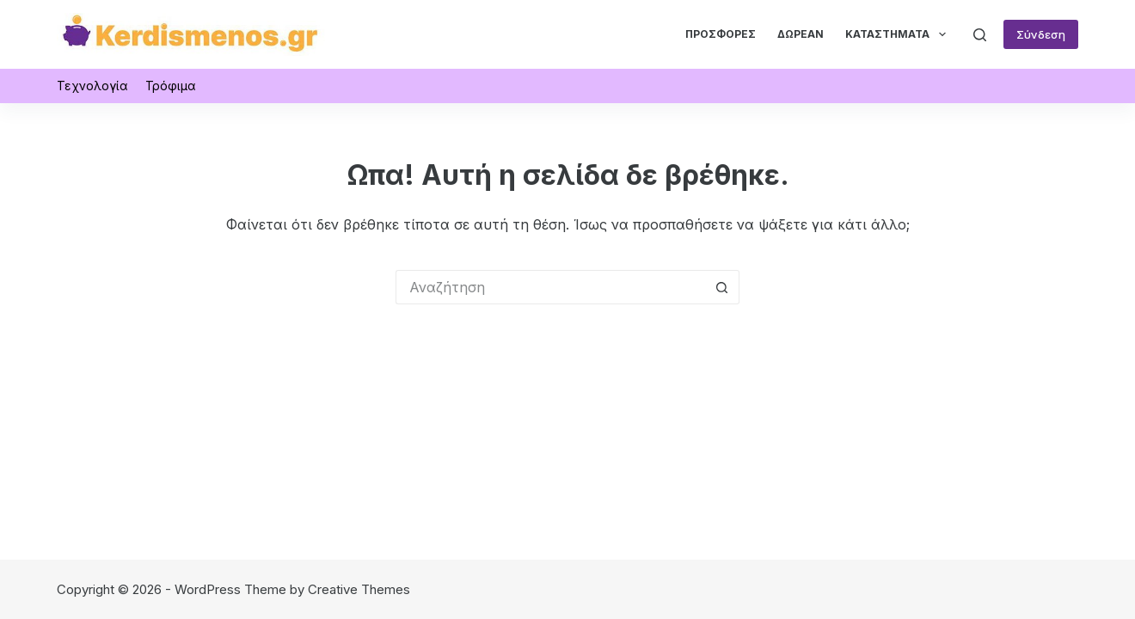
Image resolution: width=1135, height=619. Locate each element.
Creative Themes (359, 589)
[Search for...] (550, 287)
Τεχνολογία (92, 85)
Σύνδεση (1040, 34)
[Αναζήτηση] (979, 34)
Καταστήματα (898, 34)
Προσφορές (720, 34)
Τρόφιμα (170, 85)
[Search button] (722, 287)
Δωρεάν (800, 34)
